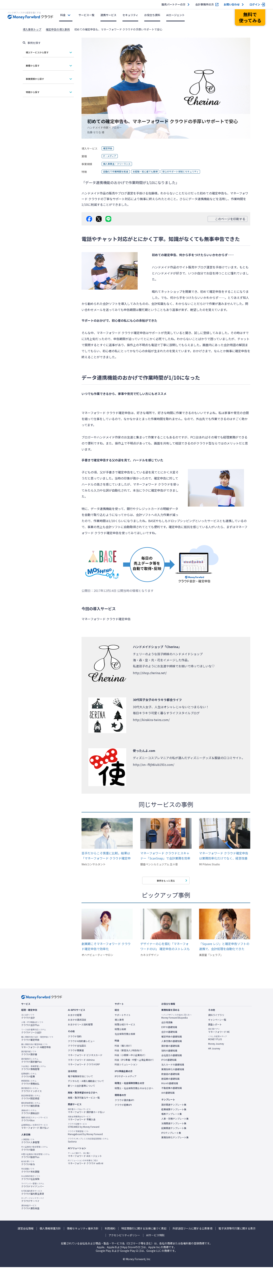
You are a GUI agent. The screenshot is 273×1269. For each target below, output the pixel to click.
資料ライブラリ (216, 1016)
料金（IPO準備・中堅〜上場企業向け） (135, 1061)
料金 (63, 15)
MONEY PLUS (217, 1040)
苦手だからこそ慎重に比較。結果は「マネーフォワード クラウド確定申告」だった (106, 856)
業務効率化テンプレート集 (175, 1139)
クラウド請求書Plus (31, 1062)
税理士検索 (120, 1031)
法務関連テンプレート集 (173, 1125)
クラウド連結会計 (30, 1114)
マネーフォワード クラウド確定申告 (121, 332)
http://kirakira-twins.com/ (151, 719)
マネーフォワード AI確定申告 (36, 1048)
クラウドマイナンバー (32, 1187)
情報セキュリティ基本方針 (83, 1230)
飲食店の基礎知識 (170, 1075)
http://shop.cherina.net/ (150, 673)
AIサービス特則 (155, 1237)
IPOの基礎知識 (169, 1061)
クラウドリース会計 (33, 1033)
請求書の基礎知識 (170, 1047)
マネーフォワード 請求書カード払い (86, 1112)
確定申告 (108, 148)
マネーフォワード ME (219, 1032)
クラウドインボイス (31, 1091)
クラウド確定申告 (37, 1040)
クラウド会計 (28, 1018)
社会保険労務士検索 (125, 1035)
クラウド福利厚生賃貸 (32, 1194)
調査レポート (215, 1026)
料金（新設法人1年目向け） (129, 1052)
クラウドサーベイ (32, 1201)
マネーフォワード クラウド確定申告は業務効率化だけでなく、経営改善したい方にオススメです (223, 856)
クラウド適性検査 (30, 1209)
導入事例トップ (32, 29)
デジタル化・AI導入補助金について (86, 1082)
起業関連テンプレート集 (173, 1129)
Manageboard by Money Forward (85, 1135)
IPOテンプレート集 (171, 1134)
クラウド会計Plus (32, 1025)
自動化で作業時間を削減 (117, 172)
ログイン (254, 4)
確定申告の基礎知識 (171, 1038)
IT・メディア (111, 156)
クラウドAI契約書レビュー (81, 1042)
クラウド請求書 (29, 1055)
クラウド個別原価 (30, 1106)
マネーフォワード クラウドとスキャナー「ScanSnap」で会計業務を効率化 (165, 856)
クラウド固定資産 (30, 1099)
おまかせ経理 (75, 1016)
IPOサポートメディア (125, 1078)
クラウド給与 (28, 1165)
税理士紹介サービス (125, 1026)
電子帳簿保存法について (80, 1078)
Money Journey (216, 1045)
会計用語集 (167, 1024)
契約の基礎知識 (169, 1052)
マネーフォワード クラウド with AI (85, 1164)
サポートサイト (123, 1016)
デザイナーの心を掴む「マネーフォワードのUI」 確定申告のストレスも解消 (165, 948)
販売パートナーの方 (173, 4)
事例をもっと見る (166, 881)
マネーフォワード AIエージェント (85, 1156)
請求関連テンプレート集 (173, 1106)
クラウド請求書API (124, 1101)
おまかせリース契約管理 (80, 1026)
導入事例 (119, 1021)
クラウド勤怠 (34, 1150)
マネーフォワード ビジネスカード (85, 1056)
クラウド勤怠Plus (35, 1157)
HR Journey (214, 1050)
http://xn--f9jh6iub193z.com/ (153, 764)
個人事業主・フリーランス (119, 164)
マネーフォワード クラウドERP (84, 1066)
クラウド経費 (28, 1077)
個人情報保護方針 (50, 1230)
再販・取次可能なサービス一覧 (84, 1099)
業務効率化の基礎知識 (172, 1071)
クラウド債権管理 (33, 1069)
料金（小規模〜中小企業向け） (131, 1056)
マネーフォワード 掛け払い (35, 1128)
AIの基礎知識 (168, 1094)
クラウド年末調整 (30, 1172)
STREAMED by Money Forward (83, 1127)
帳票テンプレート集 (171, 1115)
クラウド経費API (123, 1106)
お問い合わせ (232, 4)
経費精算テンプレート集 (173, 1111)
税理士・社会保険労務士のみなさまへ (134, 1090)
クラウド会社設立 (77, 1047)
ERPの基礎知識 (169, 1028)
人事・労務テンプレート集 (175, 1120)
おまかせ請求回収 (77, 1021)
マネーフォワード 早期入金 (82, 1120)
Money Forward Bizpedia (176, 1018)
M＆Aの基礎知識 (169, 1085)
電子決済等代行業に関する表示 (237, 1230)
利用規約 (110, 1230)
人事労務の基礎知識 (171, 1042)
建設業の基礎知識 (170, 1080)
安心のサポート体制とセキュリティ (192, 172)
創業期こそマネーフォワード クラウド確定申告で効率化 (106, 948)
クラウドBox (34, 1121)
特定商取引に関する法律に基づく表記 (143, 1230)
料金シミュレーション (126, 1066)
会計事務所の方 (204, 4)
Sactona (88, 1142)
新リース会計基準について (81, 1087)
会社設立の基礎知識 (171, 1057)
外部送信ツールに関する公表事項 (192, 1230)
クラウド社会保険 (30, 1179)
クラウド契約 (75, 1038)
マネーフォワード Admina (81, 1061)
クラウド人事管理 (30, 1143)
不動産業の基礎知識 (171, 1089)
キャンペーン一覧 (217, 1021)
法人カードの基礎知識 (172, 1066)
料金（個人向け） (124, 1047)
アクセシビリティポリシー (124, 1237)
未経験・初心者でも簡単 (151, 172)
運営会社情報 (26, 1230)
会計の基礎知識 (169, 1033)
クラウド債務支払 (30, 1084)
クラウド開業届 (76, 1052)
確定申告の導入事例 (58, 29)
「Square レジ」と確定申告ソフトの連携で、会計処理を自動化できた (224, 948)
